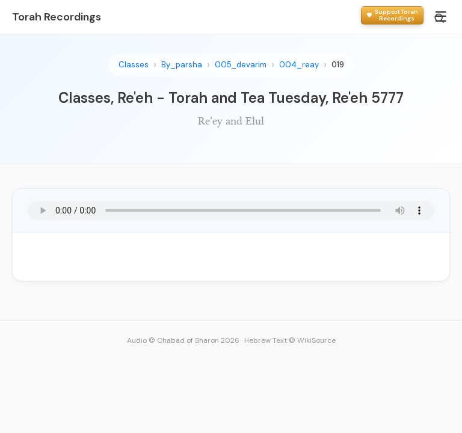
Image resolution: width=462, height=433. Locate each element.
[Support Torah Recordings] (392, 15)
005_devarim (240, 65)
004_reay (299, 65)
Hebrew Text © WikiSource (290, 340)
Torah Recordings (56, 17)
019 (337, 65)
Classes (134, 65)
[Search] (439, 18)
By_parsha (181, 65)
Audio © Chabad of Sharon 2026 (183, 340)
